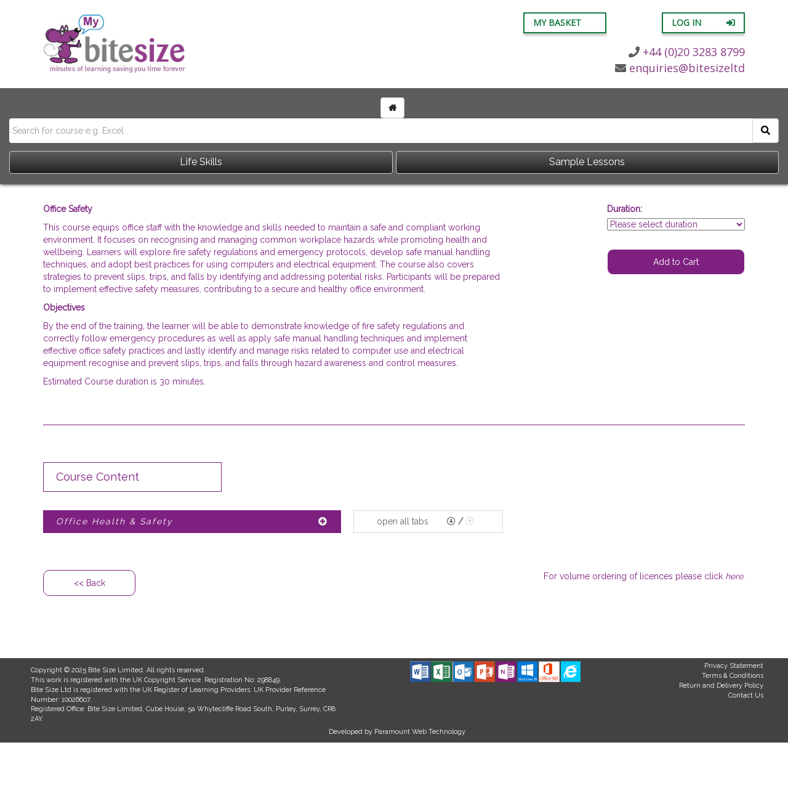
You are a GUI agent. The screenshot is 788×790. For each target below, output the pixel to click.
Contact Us (745, 695)
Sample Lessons (587, 162)
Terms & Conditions (732, 676)
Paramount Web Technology (419, 732)
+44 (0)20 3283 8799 (687, 51)
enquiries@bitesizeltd (680, 67)
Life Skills (201, 162)
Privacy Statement (733, 666)
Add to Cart (676, 262)
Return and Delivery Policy (721, 686)
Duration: (624, 209)
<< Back (89, 583)
